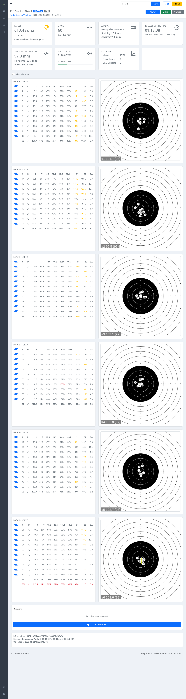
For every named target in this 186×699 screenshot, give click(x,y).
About (180, 695)
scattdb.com (23, 695)
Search (156, 3)
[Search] (136, 4)
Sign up (176, 3)
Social (156, 695)
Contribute (165, 695)
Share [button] (177, 12)
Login (167, 3)
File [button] (165, 12)
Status (173, 695)
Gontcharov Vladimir (20, 15)
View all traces (22, 76)
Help (143, 695)
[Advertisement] (162, 59)
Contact (149, 695)
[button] (180, 77)
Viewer (151, 12)
